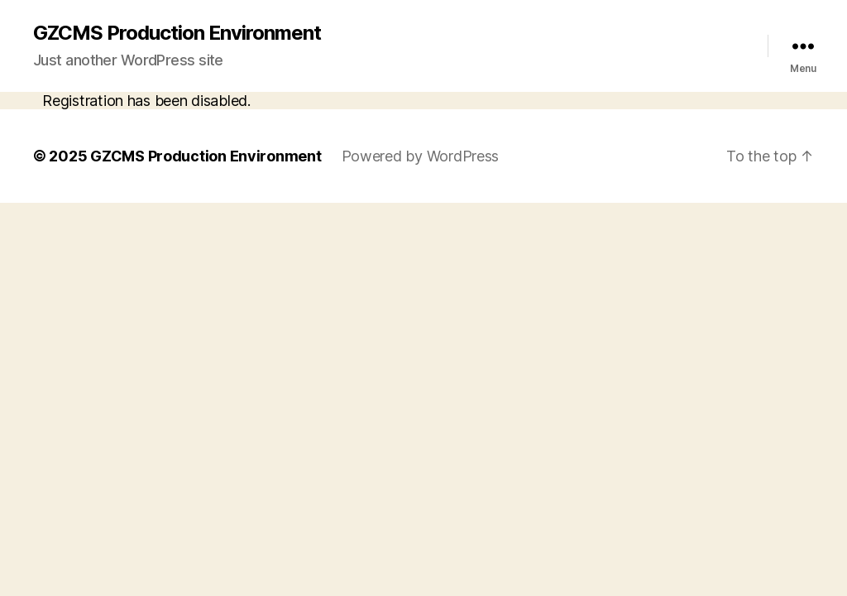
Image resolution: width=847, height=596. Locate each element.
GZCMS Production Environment (177, 33)
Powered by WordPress (421, 156)
